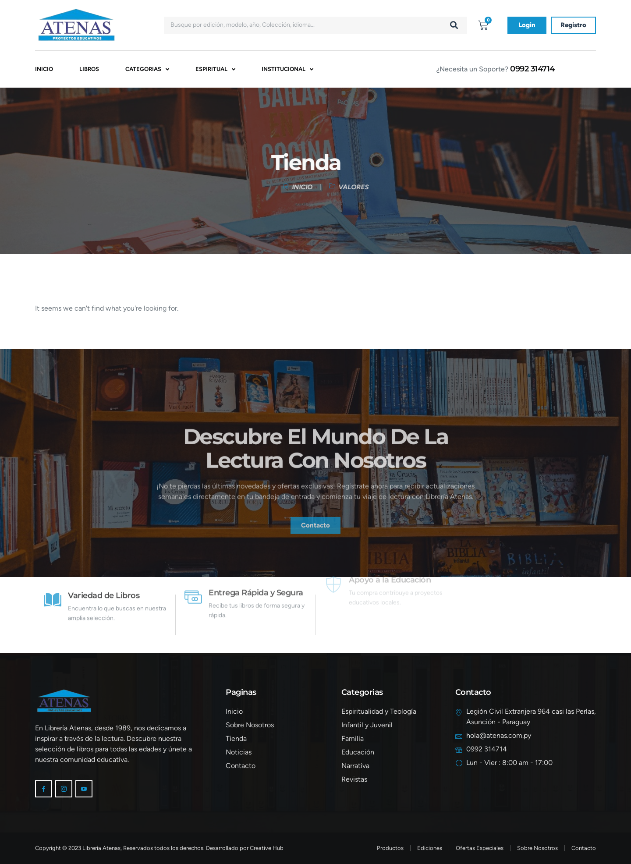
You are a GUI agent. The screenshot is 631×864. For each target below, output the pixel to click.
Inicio (44, 69)
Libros (89, 69)
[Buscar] (454, 25)
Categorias (147, 69)
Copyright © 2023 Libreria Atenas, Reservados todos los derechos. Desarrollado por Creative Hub (159, 848)
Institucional (287, 69)
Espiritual (215, 69)
